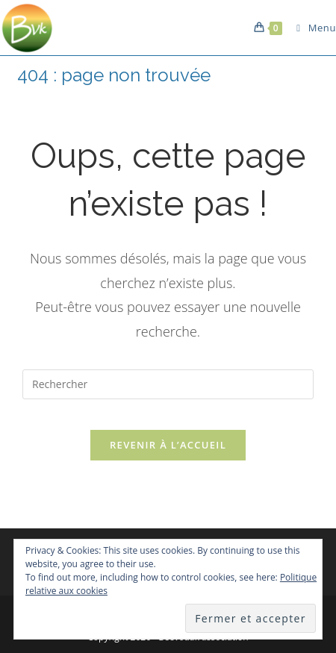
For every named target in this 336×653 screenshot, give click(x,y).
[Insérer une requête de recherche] (168, 384)
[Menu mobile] (310, 27)
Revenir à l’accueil (168, 445)
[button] (28, 27)
